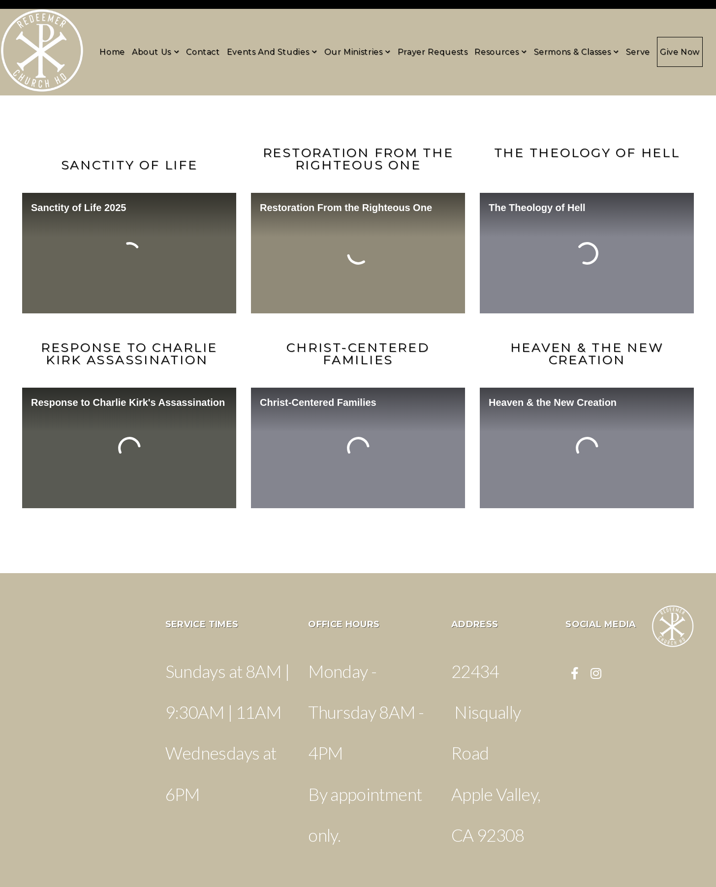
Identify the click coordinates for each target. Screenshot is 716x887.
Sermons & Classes (576, 52)
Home (112, 52)
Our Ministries (357, 52)
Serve (638, 52)
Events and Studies (272, 52)
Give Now (680, 52)
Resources (500, 52)
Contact (202, 52)
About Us (155, 52)
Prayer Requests (433, 52)
